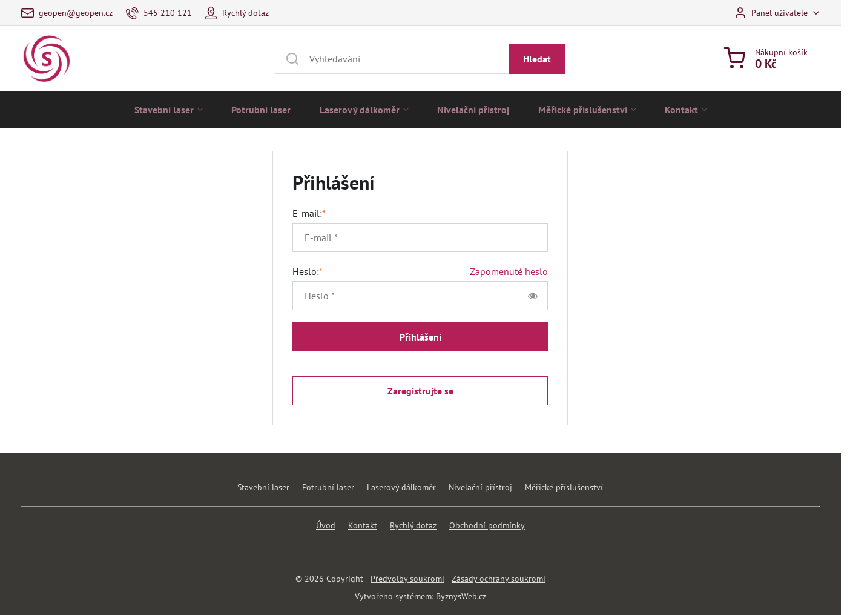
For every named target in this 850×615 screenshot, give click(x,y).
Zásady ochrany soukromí (498, 578)
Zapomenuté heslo (509, 271)
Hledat (537, 59)
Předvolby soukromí (407, 578)
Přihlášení (420, 337)
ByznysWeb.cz (461, 596)
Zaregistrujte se (420, 391)
